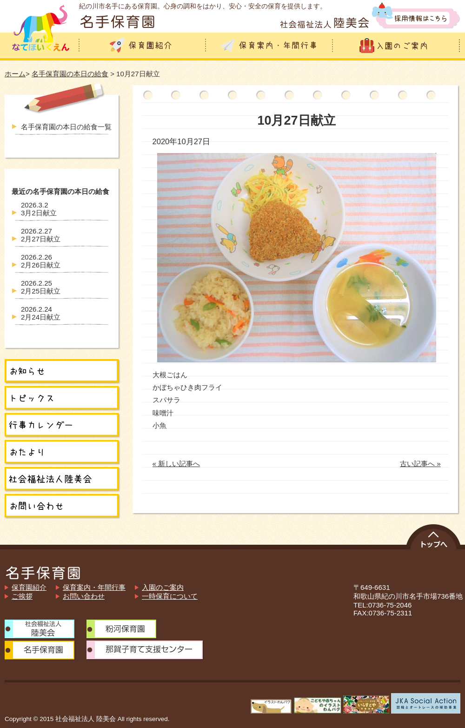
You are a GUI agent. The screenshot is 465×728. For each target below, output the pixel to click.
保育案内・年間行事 (94, 587)
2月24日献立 (40, 313)
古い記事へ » (420, 464)
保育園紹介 (29, 587)
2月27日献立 (40, 235)
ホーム (15, 74)
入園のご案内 (163, 587)
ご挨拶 (22, 596)
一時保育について (170, 596)
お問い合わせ (84, 596)
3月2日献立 (39, 209)
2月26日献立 (40, 261)
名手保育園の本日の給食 (70, 74)
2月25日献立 (40, 287)
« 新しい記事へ (176, 464)
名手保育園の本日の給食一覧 (66, 127)
